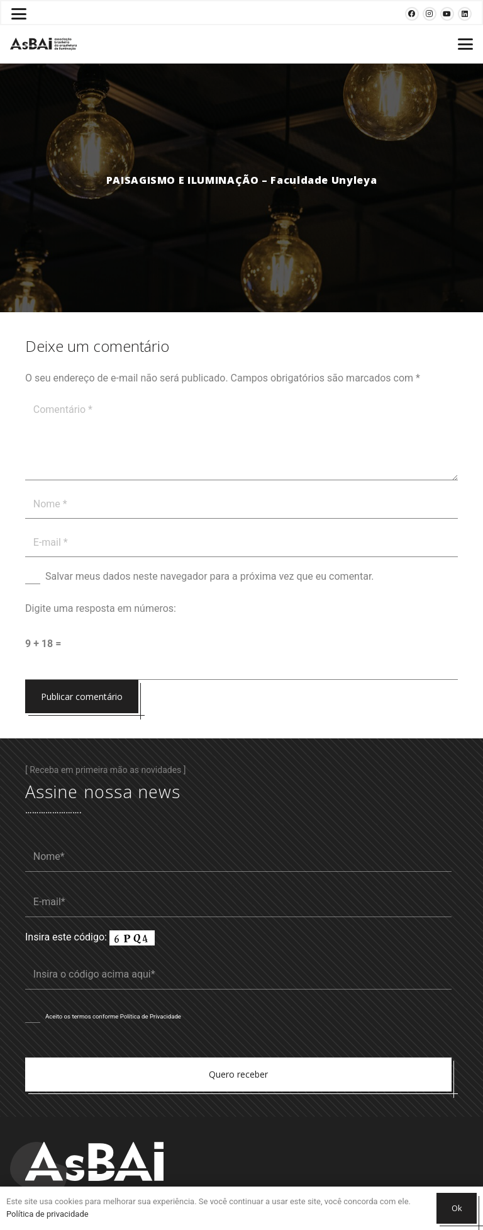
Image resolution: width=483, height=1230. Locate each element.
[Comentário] (241, 438)
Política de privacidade (47, 1214)
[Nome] (241, 504)
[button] (19, 13)
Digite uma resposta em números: (100, 608)
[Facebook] (412, 14)
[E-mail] (241, 543)
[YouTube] (447, 14)
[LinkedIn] (465, 14)
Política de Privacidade (150, 1016)
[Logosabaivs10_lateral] (43, 44)
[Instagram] (429, 14)
